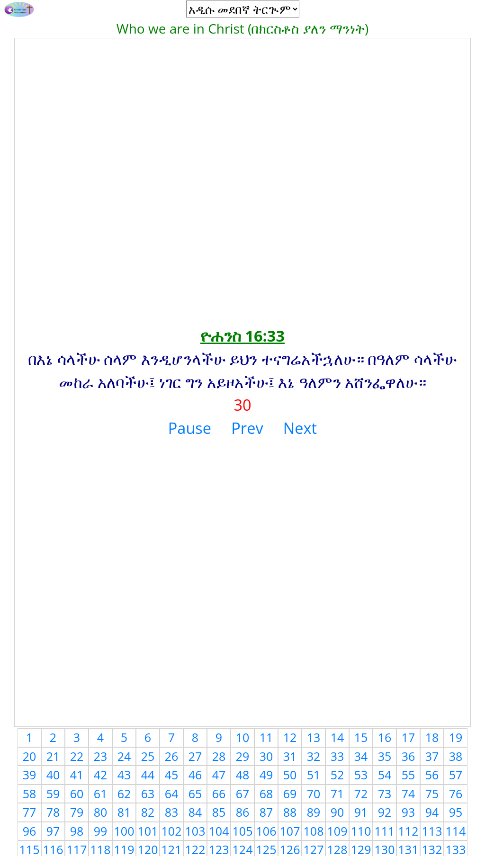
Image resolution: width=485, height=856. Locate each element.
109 (337, 831)
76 (456, 793)
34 (361, 756)
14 (337, 737)
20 (29, 756)
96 (29, 831)
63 (148, 793)
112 (408, 831)
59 (53, 793)
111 (385, 831)
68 (266, 793)
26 (172, 756)
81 (124, 812)
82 (148, 812)
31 (290, 756)
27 (195, 756)
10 (243, 737)
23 (101, 756)
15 (361, 737)
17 (408, 737)
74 (408, 793)
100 (124, 831)
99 (101, 831)
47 (219, 775)
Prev (247, 428)
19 (456, 737)
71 (337, 793)
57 (456, 775)
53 (361, 775)
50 (290, 775)
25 (148, 756)
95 (456, 812)
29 (243, 756)
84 (195, 812)
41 (77, 775)
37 (432, 756)
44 (148, 775)
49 (266, 775)
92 (385, 812)
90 (337, 812)
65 (195, 793)
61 (101, 793)
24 (124, 756)
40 (53, 775)
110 (361, 831)
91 (361, 812)
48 (243, 775)
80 (101, 812)
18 (432, 737)
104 (219, 831)
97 (53, 831)
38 (456, 756)
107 (290, 831)
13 (314, 737)
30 (266, 756)
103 (195, 831)
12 (290, 737)
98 (77, 831)
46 (195, 775)
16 (385, 737)
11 (266, 737)
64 (172, 793)
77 (29, 812)
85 (219, 812)
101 (148, 831)
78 (53, 812)
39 (29, 775)
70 (314, 793)
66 (219, 793)
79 (77, 812)
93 (408, 812)
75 (432, 793)
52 (337, 775)
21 (53, 756)
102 (172, 831)
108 (314, 831)
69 (290, 793)
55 (408, 775)
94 (432, 812)
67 (243, 793)
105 (243, 831)
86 (243, 812)
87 (266, 812)
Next (300, 428)
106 (266, 831)
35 (385, 756)
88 (290, 812)
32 (314, 756)
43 (124, 775)
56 (432, 775)
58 (29, 793)
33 (337, 756)
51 (314, 775)
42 (101, 775)
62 (124, 793)
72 (361, 793)
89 (314, 812)
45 (172, 775)
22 (77, 756)
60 (77, 793)
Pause (189, 428)
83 (172, 812)
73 (385, 793)
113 (432, 831)
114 (456, 831)
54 (385, 775)
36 (408, 756)
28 (219, 756)
